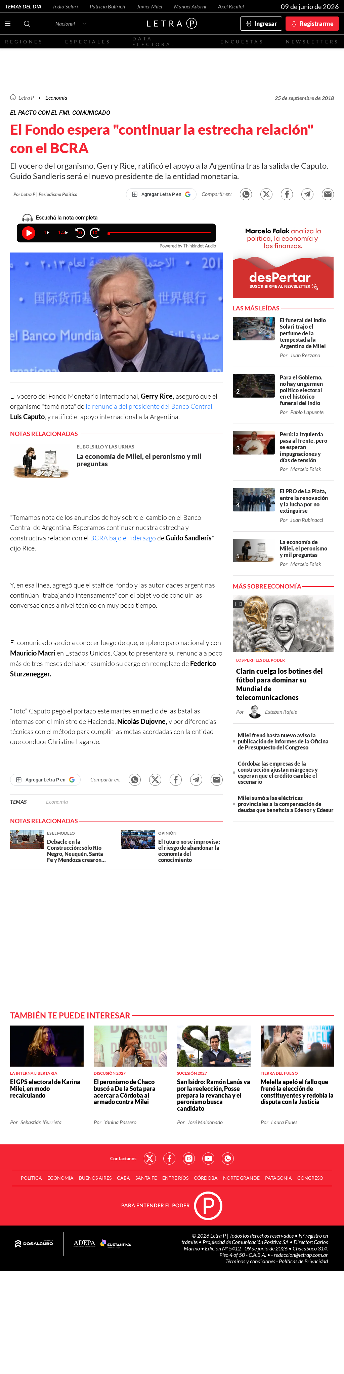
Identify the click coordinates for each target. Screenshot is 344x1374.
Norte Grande (241, 1178)
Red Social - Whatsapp (227, 1158)
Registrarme (317, 23)
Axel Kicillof (231, 6)
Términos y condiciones (250, 1261)
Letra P (26, 97)
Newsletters (312, 41)
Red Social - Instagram (189, 1158)
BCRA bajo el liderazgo (123, 538)
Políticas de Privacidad (303, 1261)
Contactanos (123, 1158)
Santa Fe (146, 1178)
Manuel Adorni (190, 6)
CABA (123, 1178)
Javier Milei (149, 6)
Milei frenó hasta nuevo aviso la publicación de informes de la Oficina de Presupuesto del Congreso (283, 741)
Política (31, 1178)
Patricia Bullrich (107, 6)
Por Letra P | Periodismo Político (45, 194)
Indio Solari (65, 6)
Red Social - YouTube (208, 1158)
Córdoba (206, 1178)
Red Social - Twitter (150, 1158)
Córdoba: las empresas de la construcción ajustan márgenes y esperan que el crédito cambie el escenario (278, 772)
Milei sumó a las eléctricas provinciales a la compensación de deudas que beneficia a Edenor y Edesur (286, 804)
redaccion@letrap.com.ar (301, 1254)
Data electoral (154, 41)
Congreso (310, 1178)
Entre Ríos (175, 1178)
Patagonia (278, 1178)
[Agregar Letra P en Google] (161, 194)
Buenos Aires (95, 1178)
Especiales (88, 41)
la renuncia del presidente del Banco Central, (150, 406)
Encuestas (242, 41)
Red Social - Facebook (169, 1158)
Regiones (24, 41)
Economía (56, 97)
